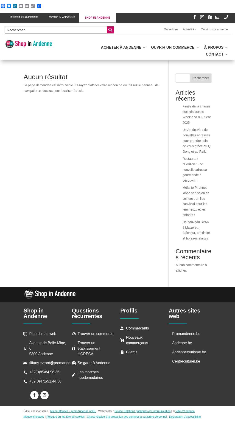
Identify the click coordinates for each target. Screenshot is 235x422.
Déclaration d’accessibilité (185, 416)
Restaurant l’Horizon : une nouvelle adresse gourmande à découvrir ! (194, 169)
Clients (131, 352)
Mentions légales (33, 416)
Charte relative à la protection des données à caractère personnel (127, 416)
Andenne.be (182, 343)
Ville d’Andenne (185, 411)
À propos (214, 47)
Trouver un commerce (95, 334)
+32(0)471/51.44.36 (45, 381)
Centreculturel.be (186, 361)
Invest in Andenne (24, 17)
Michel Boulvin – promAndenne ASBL (73, 411)
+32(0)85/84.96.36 (44, 372)
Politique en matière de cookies (65, 416)
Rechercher (200, 78)
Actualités (189, 29)
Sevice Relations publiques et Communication (143, 411)
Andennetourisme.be (189, 352)
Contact (215, 54)
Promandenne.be (186, 334)
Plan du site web (42, 334)
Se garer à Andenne (94, 363)
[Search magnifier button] (110, 29)
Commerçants (137, 328)
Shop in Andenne (97, 17)
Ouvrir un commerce (214, 29)
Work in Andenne (62, 17)
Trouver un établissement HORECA (89, 348)
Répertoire (171, 29)
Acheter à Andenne (121, 47)
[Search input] (56, 30)
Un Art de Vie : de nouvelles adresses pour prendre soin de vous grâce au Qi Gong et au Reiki (196, 140)
